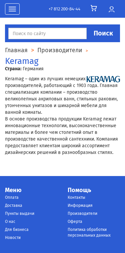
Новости (13, 237)
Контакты (76, 197)
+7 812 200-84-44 (64, 8)
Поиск (103, 33)
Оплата (12, 197)
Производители (82, 213)
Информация (80, 205)
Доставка (13, 205)
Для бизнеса (17, 229)
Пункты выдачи (19, 213)
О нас (10, 221)
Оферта (75, 221)
